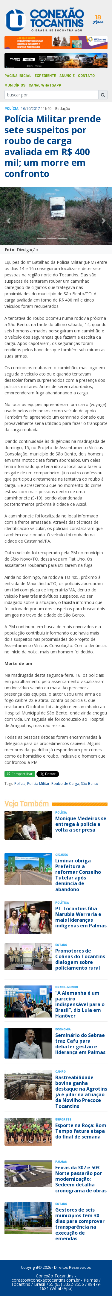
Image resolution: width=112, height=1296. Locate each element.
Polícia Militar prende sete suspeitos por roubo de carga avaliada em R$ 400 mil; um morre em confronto (52, 146)
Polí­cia (11, 108)
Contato (86, 75)
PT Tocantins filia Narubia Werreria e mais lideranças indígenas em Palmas (81, 917)
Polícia (19, 783)
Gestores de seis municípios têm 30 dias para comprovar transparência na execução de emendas (80, 1224)
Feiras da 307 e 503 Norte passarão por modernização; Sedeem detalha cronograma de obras (81, 1179)
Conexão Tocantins (54, 1276)
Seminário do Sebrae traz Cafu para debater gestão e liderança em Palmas (80, 1044)
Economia (62, 1029)
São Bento (89, 783)
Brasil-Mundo (66, 987)
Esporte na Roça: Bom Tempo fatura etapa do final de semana (80, 1131)
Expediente (45, 75)
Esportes (63, 1119)
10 (28, 108)
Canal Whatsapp (45, 85)
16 (23, 108)
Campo (60, 1072)
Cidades (61, 855)
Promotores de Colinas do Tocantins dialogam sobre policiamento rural (80, 959)
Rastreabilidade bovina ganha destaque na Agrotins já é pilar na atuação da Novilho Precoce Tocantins (81, 1091)
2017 (36, 108)
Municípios (14, 85)
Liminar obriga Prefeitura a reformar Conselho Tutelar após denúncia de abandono (78, 875)
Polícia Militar (38, 783)
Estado (61, 945)
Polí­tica (62, 903)
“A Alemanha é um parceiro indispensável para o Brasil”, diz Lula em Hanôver (80, 1004)
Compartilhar (20, 773)
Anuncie (67, 75)
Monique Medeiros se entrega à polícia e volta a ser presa (80, 824)
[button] (8, 220)
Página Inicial (17, 75)
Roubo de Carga (65, 783)
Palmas (61, 1162)
